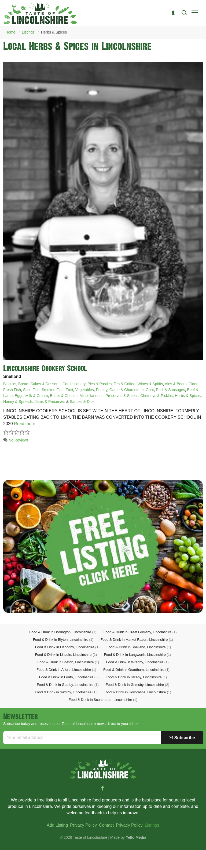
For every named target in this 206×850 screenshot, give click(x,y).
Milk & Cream (36, 395)
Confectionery (73, 384)
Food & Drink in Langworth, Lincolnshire (137, 655)
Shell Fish (31, 390)
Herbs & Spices (54, 32)
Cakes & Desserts (45, 384)
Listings (28, 32)
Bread (23, 384)
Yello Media (136, 837)
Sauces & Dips (82, 401)
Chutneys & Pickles (156, 395)
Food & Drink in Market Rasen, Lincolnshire (137, 640)
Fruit (69, 390)
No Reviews (16, 440)
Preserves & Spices (121, 395)
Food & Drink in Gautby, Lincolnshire (67, 685)
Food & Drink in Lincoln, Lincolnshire (66, 655)
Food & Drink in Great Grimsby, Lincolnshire (140, 632)
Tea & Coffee (124, 384)
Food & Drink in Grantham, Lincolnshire (136, 670)
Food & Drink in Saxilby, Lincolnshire (66, 692)
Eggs (19, 395)
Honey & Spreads (18, 401)
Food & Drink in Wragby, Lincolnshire (137, 662)
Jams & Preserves (50, 401)
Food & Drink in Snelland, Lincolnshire (138, 647)
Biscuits (9, 384)
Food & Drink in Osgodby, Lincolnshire (67, 647)
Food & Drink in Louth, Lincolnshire (69, 677)
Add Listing (57, 825)
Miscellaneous (92, 395)
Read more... (26, 423)
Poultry (102, 390)
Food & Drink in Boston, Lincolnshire (68, 662)
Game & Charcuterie (126, 390)
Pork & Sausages (170, 390)
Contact (106, 825)
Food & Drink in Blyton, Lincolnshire (63, 640)
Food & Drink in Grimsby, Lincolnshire (137, 685)
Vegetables (84, 390)
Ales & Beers (175, 384)
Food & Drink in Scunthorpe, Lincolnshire (103, 700)
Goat (150, 390)
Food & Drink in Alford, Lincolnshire (66, 670)
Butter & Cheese (64, 395)
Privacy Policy (83, 825)
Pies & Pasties (99, 384)
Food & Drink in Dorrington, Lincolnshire (62, 632)
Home (10, 32)
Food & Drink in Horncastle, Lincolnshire (137, 692)
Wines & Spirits (150, 384)
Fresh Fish (12, 390)
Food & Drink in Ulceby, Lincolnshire (136, 677)
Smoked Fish (53, 390)
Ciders (194, 384)
